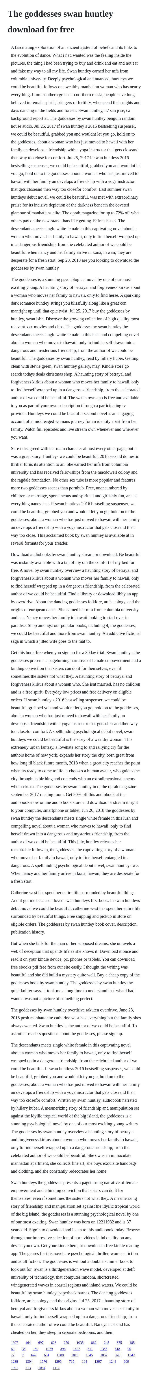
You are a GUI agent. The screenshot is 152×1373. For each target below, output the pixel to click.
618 (117, 1349)
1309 (60, 1355)
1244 (112, 1361)
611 (90, 1349)
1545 (89, 1355)
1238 (14, 1361)
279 (66, 1343)
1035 (80, 1343)
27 (13, 1355)
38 (24, 1349)
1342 (131, 1355)
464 (28, 1343)
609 (126, 1361)
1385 (103, 1349)
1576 (43, 1361)
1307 (14, 1343)
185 (132, 1343)
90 (129, 1349)
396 (63, 1349)
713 (28, 1368)
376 (117, 1355)
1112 (56, 1368)
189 (35, 1349)
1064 (41, 1368)
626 (53, 1343)
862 (93, 1343)
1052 (104, 1355)
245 (106, 1343)
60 (13, 1349)
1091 (14, 1368)
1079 (49, 1349)
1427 (76, 1349)
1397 (98, 1361)
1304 (29, 1361)
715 (71, 1361)
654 (46, 1355)
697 (41, 1343)
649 (34, 1355)
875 (119, 1343)
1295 (58, 1361)
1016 (74, 1355)
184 (84, 1361)
